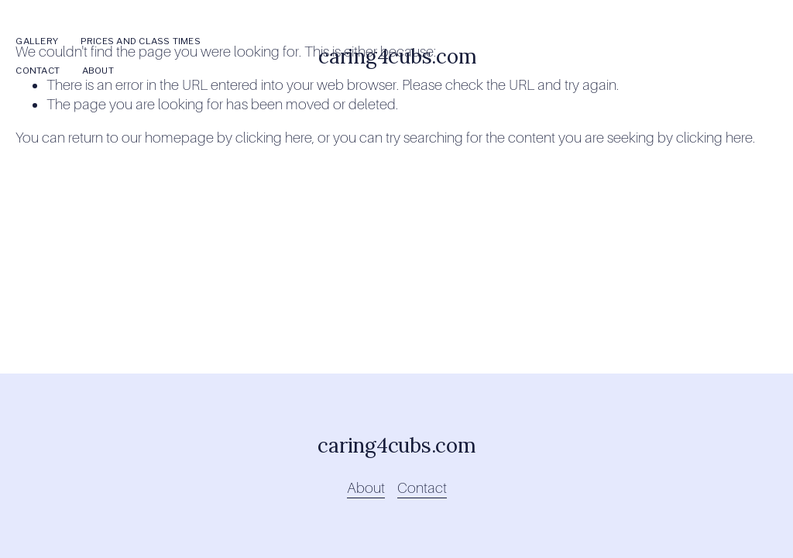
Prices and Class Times (141, 41)
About (98, 70)
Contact (37, 70)
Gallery (36, 41)
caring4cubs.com (396, 56)
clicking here (273, 137)
